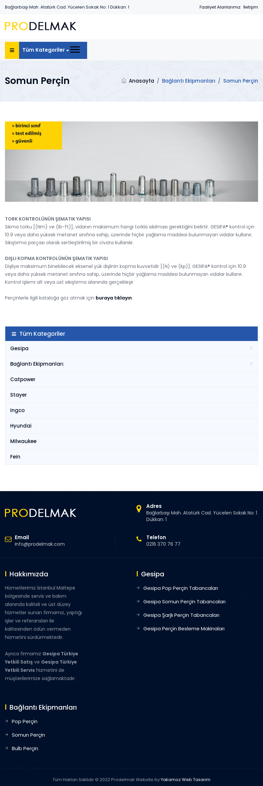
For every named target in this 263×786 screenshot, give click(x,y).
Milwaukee (23, 441)
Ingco (17, 410)
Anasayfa (141, 80)
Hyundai (21, 425)
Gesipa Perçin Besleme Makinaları (184, 628)
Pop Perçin (24, 721)
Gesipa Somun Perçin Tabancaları (184, 601)
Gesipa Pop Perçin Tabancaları (180, 588)
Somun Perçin (28, 734)
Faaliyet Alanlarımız (220, 7)
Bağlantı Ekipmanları (36, 363)
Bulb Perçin (25, 748)
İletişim (250, 7)
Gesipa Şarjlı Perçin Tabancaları (181, 615)
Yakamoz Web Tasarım (185, 779)
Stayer (18, 394)
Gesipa (19, 348)
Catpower (23, 379)
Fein (15, 456)
